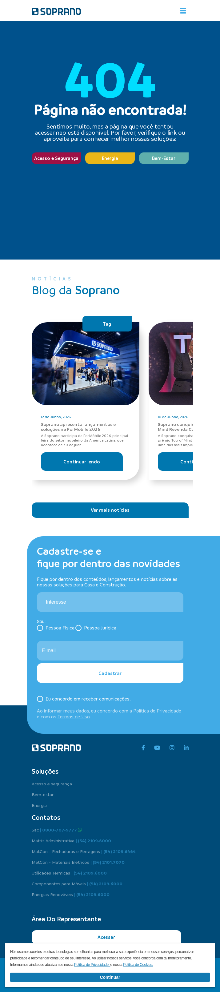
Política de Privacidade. (92, 964)
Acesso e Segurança (56, 158)
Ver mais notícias (110, 510)
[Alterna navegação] (183, 11)
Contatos (46, 817)
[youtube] (157, 748)
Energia (110, 158)
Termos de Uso (74, 716)
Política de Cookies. (138, 964)
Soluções (45, 771)
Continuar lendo (81, 461)
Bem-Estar (163, 158)
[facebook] (143, 748)
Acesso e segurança (52, 783)
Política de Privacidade (157, 711)
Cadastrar (110, 673)
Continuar (110, 977)
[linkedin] (186, 748)
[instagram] (172, 748)
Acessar (106, 937)
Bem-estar (43, 794)
